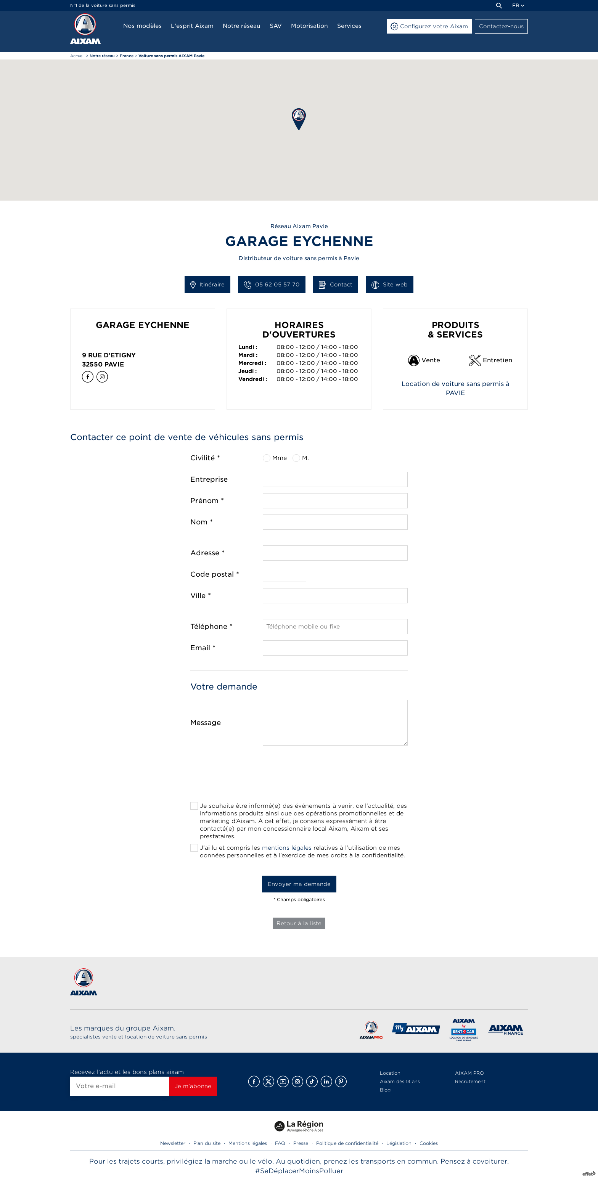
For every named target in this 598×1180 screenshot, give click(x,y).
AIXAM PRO (469, 1073)
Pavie (114, 364)
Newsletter (172, 1143)
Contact (335, 285)
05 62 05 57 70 (272, 285)
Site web (389, 285)
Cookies (429, 1143)
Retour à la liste (299, 923)
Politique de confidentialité (347, 1143)
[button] (299, 119)
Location (390, 1073)
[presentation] (299, 776)
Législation (399, 1143)
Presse (300, 1143)
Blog (385, 1090)
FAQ (280, 1143)
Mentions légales (247, 1143)
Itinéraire (207, 285)
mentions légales (287, 847)
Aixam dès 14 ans (400, 1081)
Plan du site (206, 1143)
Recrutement (470, 1081)
